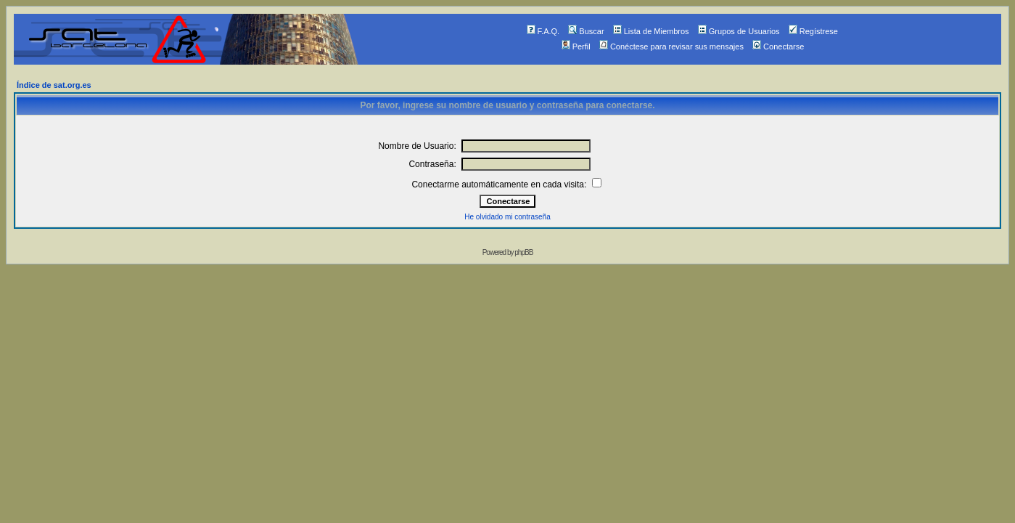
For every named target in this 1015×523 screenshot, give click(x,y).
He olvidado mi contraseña (507, 217)
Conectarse (778, 46)
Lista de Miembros (651, 31)
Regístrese (813, 31)
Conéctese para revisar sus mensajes (671, 46)
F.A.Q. (543, 31)
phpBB (523, 252)
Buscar (586, 31)
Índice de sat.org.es (54, 85)
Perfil (576, 46)
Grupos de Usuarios (739, 31)
